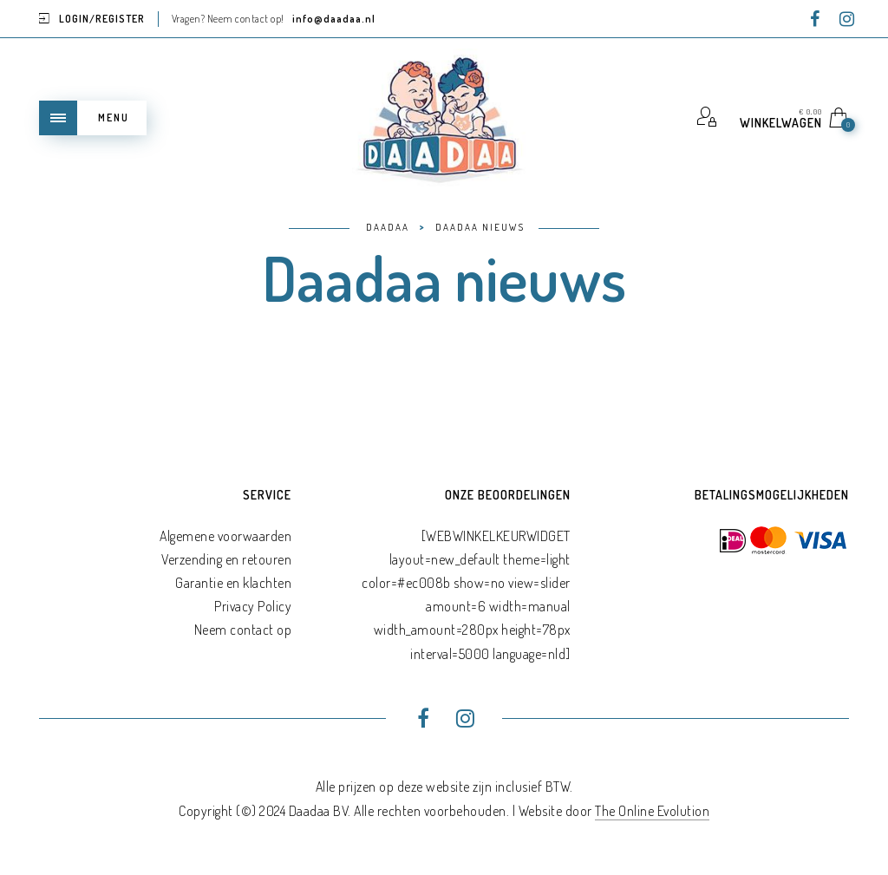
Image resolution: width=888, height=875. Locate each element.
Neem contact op (243, 629)
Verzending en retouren (226, 559)
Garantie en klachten (233, 582)
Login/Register (102, 18)
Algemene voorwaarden (225, 536)
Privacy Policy (252, 606)
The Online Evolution (652, 810)
